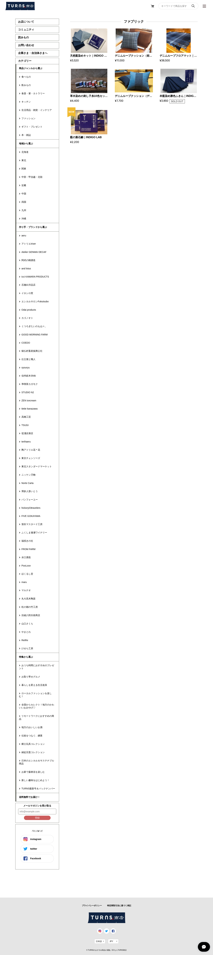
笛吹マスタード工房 (31, 524)
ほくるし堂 (27, 573)
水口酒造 (26, 557)
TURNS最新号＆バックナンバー (38, 788)
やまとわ (26, 632)
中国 (23, 193)
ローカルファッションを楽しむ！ (35, 695)
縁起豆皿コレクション (33, 752)
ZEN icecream (28, 400)
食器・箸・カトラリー (33, 93)
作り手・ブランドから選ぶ (33, 227)
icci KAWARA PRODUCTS (35, 276)
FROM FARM (28, 549)
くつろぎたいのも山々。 (34, 326)
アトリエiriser (28, 243)
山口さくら (27, 623)
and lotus (26, 268)
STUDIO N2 (27, 392)
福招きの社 (27, 541)
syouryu (25, 367)
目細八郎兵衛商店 (30, 615)
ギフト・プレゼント (31, 126)
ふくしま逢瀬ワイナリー (34, 532)
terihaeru (26, 441)
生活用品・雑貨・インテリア (36, 110)
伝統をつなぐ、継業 (31, 735)
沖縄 (23, 218)
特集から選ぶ (26, 657)
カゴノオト (27, 318)
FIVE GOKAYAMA (30, 516)
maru (24, 582)
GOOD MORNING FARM (34, 334)
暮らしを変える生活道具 (34, 685)
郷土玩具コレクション (33, 744)
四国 (23, 202)
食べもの (26, 76)
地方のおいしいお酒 (31, 727)
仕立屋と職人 (28, 359)
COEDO (25, 342)
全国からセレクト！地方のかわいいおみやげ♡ (36, 706)
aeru (23, 235)
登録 (37, 817)
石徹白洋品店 (28, 284)
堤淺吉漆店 (27, 433)
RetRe (24, 640)
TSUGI (25, 425)
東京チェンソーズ (30, 458)
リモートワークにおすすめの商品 (36, 717)
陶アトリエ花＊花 (30, 449)
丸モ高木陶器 (28, 598)
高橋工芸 (26, 416)
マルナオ (26, 590)
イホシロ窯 (27, 293)
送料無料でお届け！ (29, 797)
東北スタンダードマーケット (36, 466)
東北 (23, 160)
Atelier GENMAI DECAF (33, 252)
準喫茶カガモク (29, 384)
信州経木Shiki (28, 375)
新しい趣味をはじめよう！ (35, 780)
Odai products (28, 309)
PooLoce (26, 565)
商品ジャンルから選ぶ (30, 68)
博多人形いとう (29, 491)
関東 (23, 168)
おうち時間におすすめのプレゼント (36, 667)
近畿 (23, 185)
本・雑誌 (26, 135)
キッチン (26, 101)
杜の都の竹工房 (29, 607)
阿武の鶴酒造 (28, 260)
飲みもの (26, 85)
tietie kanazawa (29, 408)
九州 (23, 210)
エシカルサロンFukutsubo (35, 301)
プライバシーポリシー (92, 905)
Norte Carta (27, 483)
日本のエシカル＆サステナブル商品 (36, 762)
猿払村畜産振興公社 (31, 351)
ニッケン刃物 (28, 474)
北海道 (24, 152)
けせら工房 (27, 648)
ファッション (28, 118)
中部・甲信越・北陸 (31, 177)
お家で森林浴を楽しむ (33, 772)
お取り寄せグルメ (30, 676)
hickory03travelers (30, 508)
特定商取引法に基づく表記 (119, 905)
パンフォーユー (29, 499)
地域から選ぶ (26, 143)
